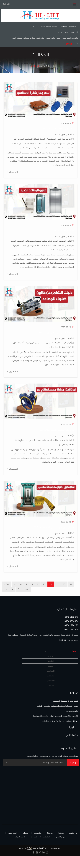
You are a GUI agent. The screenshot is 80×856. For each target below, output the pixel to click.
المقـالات (46, 836)
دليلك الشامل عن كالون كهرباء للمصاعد (54, 332)
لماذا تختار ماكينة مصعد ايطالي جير (57, 429)
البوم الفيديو (60, 836)
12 (57, 584)
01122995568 (38, 26)
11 (51, 584)
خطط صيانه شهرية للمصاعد (65, 701)
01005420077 (72, 26)
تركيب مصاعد (72, 711)
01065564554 (61, 26)
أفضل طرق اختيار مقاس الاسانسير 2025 (54, 527)
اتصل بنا (34, 836)
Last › (26, 589)
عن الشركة (73, 833)
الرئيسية (45, 66)
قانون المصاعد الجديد (63, 230)
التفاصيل (12, 172)
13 (64, 584)
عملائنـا (25, 833)
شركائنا (50, 833)
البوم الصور (12, 833)
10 (44, 584)
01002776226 (49, 26)
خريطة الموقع (20, 836)
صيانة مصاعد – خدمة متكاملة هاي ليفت (60, 721)
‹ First (7, 584)
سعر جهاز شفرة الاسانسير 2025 (58, 128)
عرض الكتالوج (72, 735)
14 (71, 584)
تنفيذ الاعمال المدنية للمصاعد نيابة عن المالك (57, 706)
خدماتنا (61, 833)
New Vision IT (35, 848)
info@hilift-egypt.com (68, 640)
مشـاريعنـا (37, 833)
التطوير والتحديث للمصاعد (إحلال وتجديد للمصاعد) (55, 716)
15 (5, 589)
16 (12, 589)
